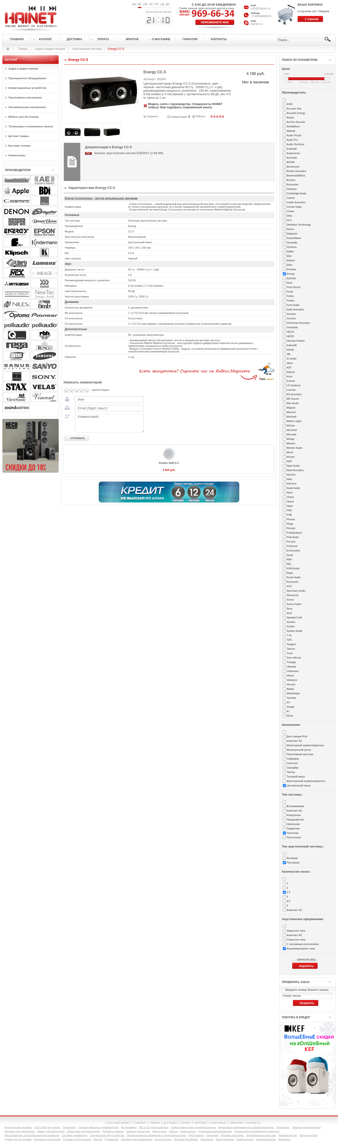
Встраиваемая (295, 806)
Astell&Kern (293, 126)
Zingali (290, 706)
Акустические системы (87, 49)
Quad (290, 555)
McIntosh (292, 430)
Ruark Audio (294, 577)
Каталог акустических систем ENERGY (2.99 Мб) (128, 153)
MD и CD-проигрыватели (154, 1127)
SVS (289, 586)
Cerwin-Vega (294, 206)
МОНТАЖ (200, 1122)
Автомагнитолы (288, 1135)
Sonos (290, 599)
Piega (290, 523)
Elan (289, 255)
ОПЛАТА (186, 1122)
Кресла (97, 1139)
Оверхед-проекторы (138, 1131)
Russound (292, 581)
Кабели (173, 1131)
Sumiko (291, 622)
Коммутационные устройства (27, 87)
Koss (289, 376)
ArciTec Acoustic (296, 122)
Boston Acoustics (296, 171)
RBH (289, 559)
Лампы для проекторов (51, 1131)
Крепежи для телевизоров (136, 1139)
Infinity (290, 349)
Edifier (290, 251)
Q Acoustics (293, 550)
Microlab (291, 434)
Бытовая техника (19, 145)
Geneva (291, 318)
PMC (289, 510)
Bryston (291, 180)
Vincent (291, 684)
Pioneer (291, 528)
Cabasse (292, 188)
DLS (289, 220)
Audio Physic (294, 135)
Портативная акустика (300, 754)
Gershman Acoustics (298, 322)
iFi (288, 711)
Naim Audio (293, 465)
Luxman (291, 389)
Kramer (291, 380)
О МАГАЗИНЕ (218, 1122)
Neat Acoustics (295, 470)
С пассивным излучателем (303, 944)
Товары (23, 49)
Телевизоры (111, 1139)
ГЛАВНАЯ (139, 1122)
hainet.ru (257, 24)
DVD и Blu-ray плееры (47, 1127)
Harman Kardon (296, 340)
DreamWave (294, 238)
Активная (292, 858)
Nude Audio (293, 488)
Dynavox (292, 247)
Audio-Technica (295, 144)
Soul (289, 613)
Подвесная (293, 828)
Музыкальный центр (299, 749)
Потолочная (294, 837)
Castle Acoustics (296, 202)
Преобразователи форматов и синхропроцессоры (156, 1135)
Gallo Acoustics (295, 309)
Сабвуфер (293, 758)
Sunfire (291, 626)
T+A (289, 635)
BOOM (291, 162)
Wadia (290, 688)
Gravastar (292, 327)
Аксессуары (159, 1131)
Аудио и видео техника (50, 49)
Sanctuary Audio (296, 590)
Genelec (291, 313)
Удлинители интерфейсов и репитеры (257, 1131)
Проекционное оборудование (27, 78)
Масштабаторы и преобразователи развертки (32, 1135)
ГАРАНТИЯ (236, 1122)
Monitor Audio (294, 447)
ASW (289, 104)
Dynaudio (292, 242)
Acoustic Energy (296, 113)
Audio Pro (292, 139)
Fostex (290, 300)
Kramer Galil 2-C (169, 462)
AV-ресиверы (129, 1127)
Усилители (69, 1127)
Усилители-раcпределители (215, 1131)
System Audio (294, 630)
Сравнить (152, 116)
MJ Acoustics (294, 394)
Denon (290, 229)
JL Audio (291, 358)
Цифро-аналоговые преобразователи (193, 1127)
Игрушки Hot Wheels (186, 1139)
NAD (289, 461)
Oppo (290, 505)
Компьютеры (16, 155)
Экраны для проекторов (306, 1127)
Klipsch (291, 372)
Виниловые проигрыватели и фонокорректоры (246, 1127)
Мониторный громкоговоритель (305, 745)
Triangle (291, 662)
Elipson (291, 260)
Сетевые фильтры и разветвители (98, 1127)
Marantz (291, 412)
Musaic (291, 456)
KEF (289, 367)
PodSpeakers (294, 532)
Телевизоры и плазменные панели (30, 126)
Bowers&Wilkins (296, 175)
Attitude (291, 130)
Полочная (292, 833)
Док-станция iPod (297, 736)
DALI (289, 215)
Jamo (290, 363)
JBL (289, 354)
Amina (290, 117)
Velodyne (292, 680)
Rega (290, 572)
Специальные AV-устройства (107, 1135)
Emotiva (291, 269)
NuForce (291, 483)
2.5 (288, 892)
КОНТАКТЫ (253, 1122)
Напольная (293, 824)
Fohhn (290, 296)
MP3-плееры (196, 1135)
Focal (290, 291)
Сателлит (292, 763)
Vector (290, 675)
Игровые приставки (232, 1135)
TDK (289, 639)
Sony (289, 608)
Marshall (291, 416)
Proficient (292, 546)
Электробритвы (224, 1139)
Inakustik (292, 345)
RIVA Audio (293, 568)
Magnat (291, 407)
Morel (290, 452)
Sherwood (292, 595)
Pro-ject (291, 541)
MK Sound (293, 398)
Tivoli (289, 653)
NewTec (291, 474)
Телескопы (206, 1139)
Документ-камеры (113, 1131)
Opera (290, 501)
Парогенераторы (266, 1139)
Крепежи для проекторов (20, 1131)
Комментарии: (179, 116)
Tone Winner (294, 657)
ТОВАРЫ (154, 1122)
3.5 (288, 901)
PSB (289, 514)
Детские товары (18, 136)
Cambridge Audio (296, 193)
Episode (291, 278)
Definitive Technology (299, 224)
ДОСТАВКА (170, 1122)
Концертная (294, 815)
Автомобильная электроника (27, 107)
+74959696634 (261, 16)
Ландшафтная (295, 819)
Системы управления (74, 1135)
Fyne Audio (293, 305)
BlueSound (293, 166)
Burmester (293, 184)
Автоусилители (309, 1135)
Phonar (291, 519)
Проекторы (282, 1127)
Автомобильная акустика (261, 1135)
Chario (290, 211)
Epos (289, 282)
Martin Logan (294, 421)
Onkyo (290, 497)
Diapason (292, 233)
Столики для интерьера (77, 1139)
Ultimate (291, 666)
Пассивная (293, 862)
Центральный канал (299, 785)
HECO (290, 331)
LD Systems (293, 385)
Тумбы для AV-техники (18, 1139)
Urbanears (293, 671)
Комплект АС (294, 740)
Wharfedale (293, 693)
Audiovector (293, 153)
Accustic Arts (294, 108)
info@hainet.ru (261, 8)
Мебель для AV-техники (23, 116)
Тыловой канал (296, 776)
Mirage (291, 438)
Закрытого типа (296, 930)
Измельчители (245, 1139)
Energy (291, 273)
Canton (291, 197)
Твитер (291, 772)
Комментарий (108, 423)
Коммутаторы (188, 1131)
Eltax (289, 264)
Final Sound (293, 287)
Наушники (212, 1135)
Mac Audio (293, 403)
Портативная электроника (25, 97)
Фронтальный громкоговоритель (306, 781)
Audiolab (292, 148)
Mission (291, 443)
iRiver (290, 715)
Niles (289, 479)
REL (289, 563)
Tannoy (291, 648)
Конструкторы (163, 1139)
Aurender (292, 157)
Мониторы (284, 1139)
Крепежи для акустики (47, 1139)
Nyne (290, 492)
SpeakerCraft (294, 617)
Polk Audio (293, 537)
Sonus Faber (294, 604)
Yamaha (291, 697)
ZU (288, 702)
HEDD (290, 336)
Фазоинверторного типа (301, 948)
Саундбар (292, 767)
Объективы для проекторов (83, 1131)
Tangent (291, 644)
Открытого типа (296, 939)
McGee (291, 425)
